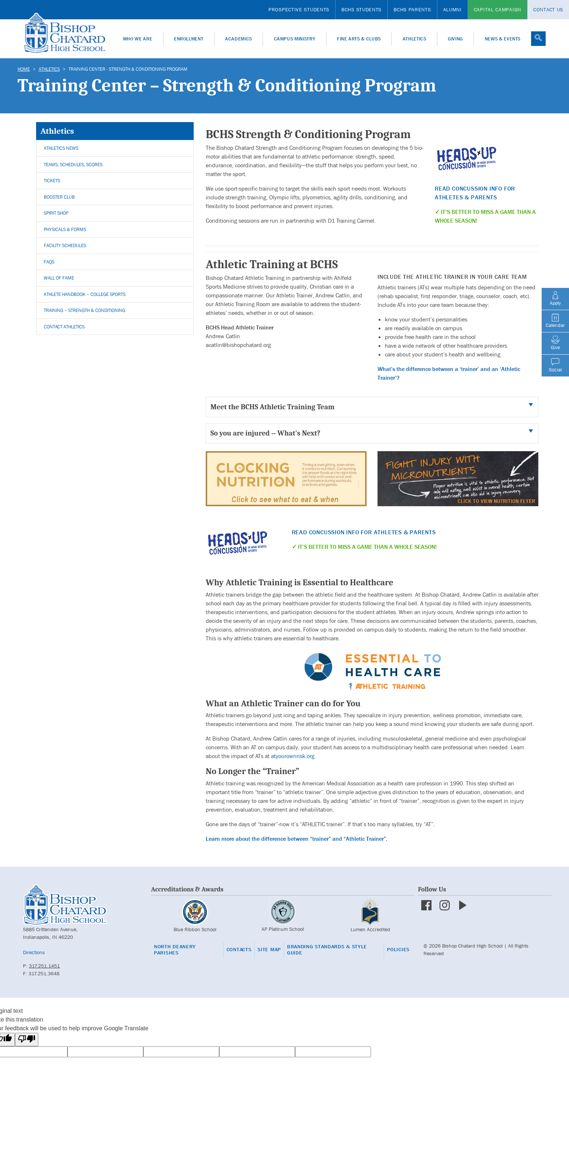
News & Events (502, 39)
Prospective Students (298, 9)
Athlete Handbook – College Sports (84, 294)
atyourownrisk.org (292, 756)
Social (555, 365)
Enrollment (189, 39)
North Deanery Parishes (175, 950)
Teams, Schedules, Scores (73, 164)
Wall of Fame (59, 278)
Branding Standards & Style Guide (327, 950)
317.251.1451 (44, 965)
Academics (238, 39)
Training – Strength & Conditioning (84, 310)
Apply (555, 298)
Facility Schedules (65, 245)
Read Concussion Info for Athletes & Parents (364, 532)
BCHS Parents (412, 9)
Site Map (269, 949)
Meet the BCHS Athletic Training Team (272, 407)
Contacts (239, 949)
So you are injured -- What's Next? (265, 433)
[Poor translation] (26, 1039)
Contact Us (548, 9)
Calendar (555, 320)
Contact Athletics (64, 327)
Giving (455, 39)
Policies (398, 949)
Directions (34, 952)
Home (24, 69)
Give (555, 343)
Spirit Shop (56, 213)
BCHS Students (361, 9)
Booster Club (59, 197)
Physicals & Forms (65, 229)
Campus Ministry (295, 39)
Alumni (452, 9)
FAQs (49, 262)
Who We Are (137, 39)
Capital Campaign (497, 9)
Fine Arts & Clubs (359, 39)
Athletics (414, 39)
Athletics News (61, 148)
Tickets (52, 180)
